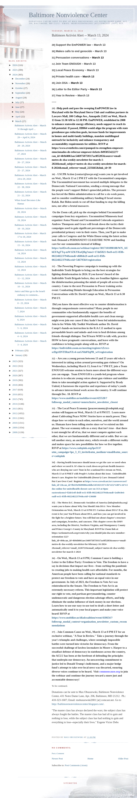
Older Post (123, 758)
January (19, 355)
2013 (15, 408)
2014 (15, 403)
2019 (15, 380)
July (17, 102)
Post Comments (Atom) (76, 765)
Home (90, 758)
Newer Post (57, 758)
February (19, 350)
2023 (15, 361)
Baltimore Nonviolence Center (68, 15)
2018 (15, 385)
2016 (15, 394)
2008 (15, 432)
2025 (15, 70)
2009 (15, 427)
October (19, 88)
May (17, 111)
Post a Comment (58, 753)
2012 (15, 413)
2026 (15, 65)
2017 (15, 389)
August (19, 97)
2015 (15, 399)
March (18, 121)
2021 (15, 370)
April (18, 116)
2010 (15, 422)
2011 (15, 418)
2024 (15, 74)
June (17, 107)
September (20, 92)
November (20, 83)
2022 (15, 366)
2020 (15, 375)
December (20, 78)
